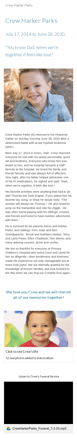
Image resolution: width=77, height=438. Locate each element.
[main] (38, 37)
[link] (38, 407)
